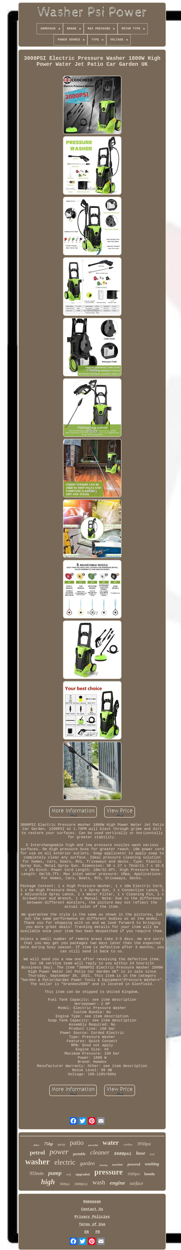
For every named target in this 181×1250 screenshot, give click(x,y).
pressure (108, 1172)
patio (77, 1142)
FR (97, 1232)
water (111, 1142)
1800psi (81, 1184)
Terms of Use (92, 1224)
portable (79, 1154)
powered (133, 1164)
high (48, 1181)
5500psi (123, 1153)
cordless (128, 1144)
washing (152, 1164)
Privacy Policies (92, 1217)
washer (37, 1161)
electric (64, 1162)
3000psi (65, 1184)
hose (140, 1153)
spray (61, 1144)
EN (86, 1232)
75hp (48, 1143)
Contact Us (92, 1209)
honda (149, 1174)
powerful (93, 1145)
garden (87, 1163)
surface (136, 1183)
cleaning (103, 1165)
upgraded (82, 1174)
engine (117, 1183)
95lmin (36, 1173)
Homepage (92, 1202)
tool (152, 1154)
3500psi (133, 1174)
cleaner (99, 1152)
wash (98, 1182)
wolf (68, 1174)
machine (117, 1164)
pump (54, 1173)
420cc (36, 1145)
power (59, 1152)
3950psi (144, 1143)
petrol (37, 1152)
